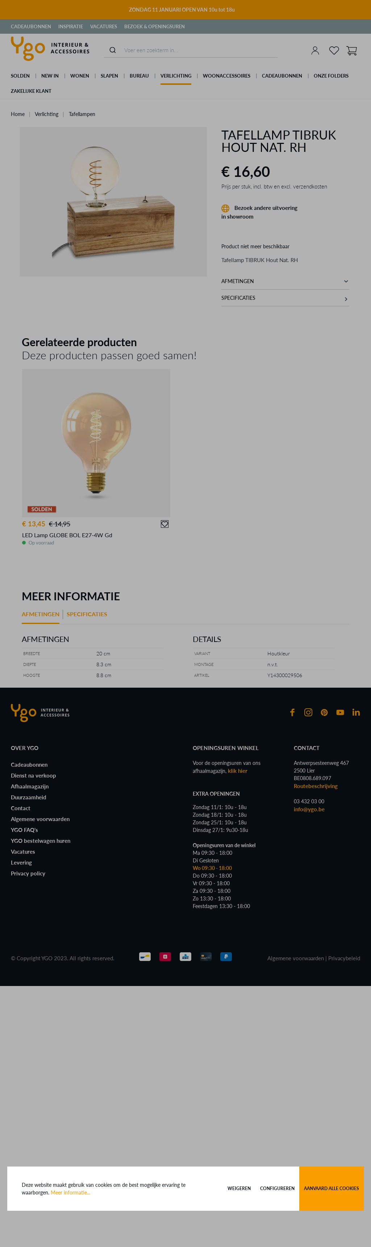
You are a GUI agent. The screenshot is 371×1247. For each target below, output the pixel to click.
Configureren (277, 1188)
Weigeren (239, 1188)
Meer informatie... (70, 1192)
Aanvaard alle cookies (331, 1188)
